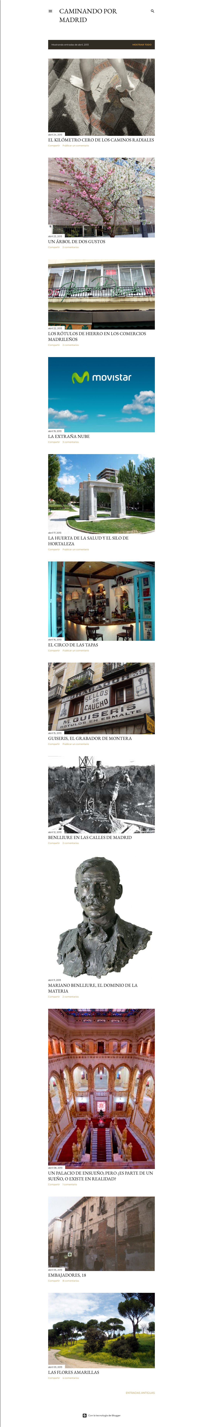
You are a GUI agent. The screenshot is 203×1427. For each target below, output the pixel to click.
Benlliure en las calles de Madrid (90, 837)
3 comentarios (71, 442)
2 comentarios (71, 247)
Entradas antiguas (140, 1392)
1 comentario (70, 1184)
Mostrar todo (142, 44)
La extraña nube (69, 436)
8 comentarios (71, 1280)
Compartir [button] (54, 145)
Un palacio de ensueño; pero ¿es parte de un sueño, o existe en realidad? (100, 1176)
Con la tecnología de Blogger (101, 1415)
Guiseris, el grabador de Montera (90, 738)
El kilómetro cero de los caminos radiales (101, 140)
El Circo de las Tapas (73, 645)
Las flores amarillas (73, 1372)
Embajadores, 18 (67, 1275)
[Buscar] (152, 10)
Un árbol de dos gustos (76, 241)
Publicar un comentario (76, 145)
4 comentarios (71, 1378)
